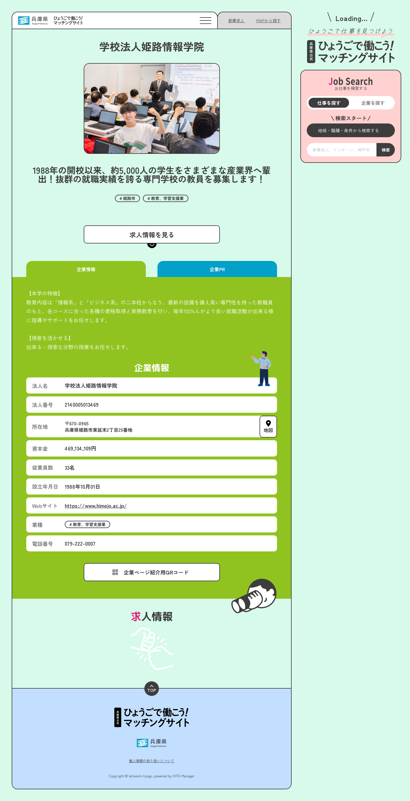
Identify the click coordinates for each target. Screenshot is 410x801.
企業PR (217, 269)
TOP (151, 689)
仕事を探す (328, 102)
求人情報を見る (151, 234)
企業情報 (86, 269)
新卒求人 (236, 20)
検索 (385, 150)
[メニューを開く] (351, 130)
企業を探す (372, 102)
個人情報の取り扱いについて (151, 760)
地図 (268, 429)
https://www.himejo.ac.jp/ (96, 505)
